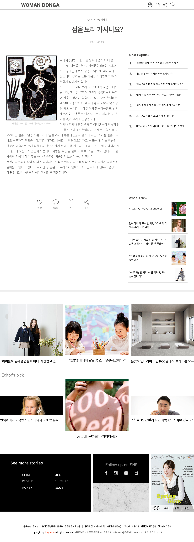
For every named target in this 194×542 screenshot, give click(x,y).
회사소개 (98, 526)
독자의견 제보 (57, 526)
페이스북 (106, 473)
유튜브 (126, 473)
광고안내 (36, 526)
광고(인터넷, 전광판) (112, 526)
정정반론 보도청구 (72, 526)
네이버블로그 (136, 473)
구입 (186, 508)
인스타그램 (116, 473)
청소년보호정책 (164, 526)
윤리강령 (46, 526)
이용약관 (135, 526)
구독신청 (27, 526)
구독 (176, 508)
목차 (166, 508)
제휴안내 (126, 526)
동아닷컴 (88, 526)
